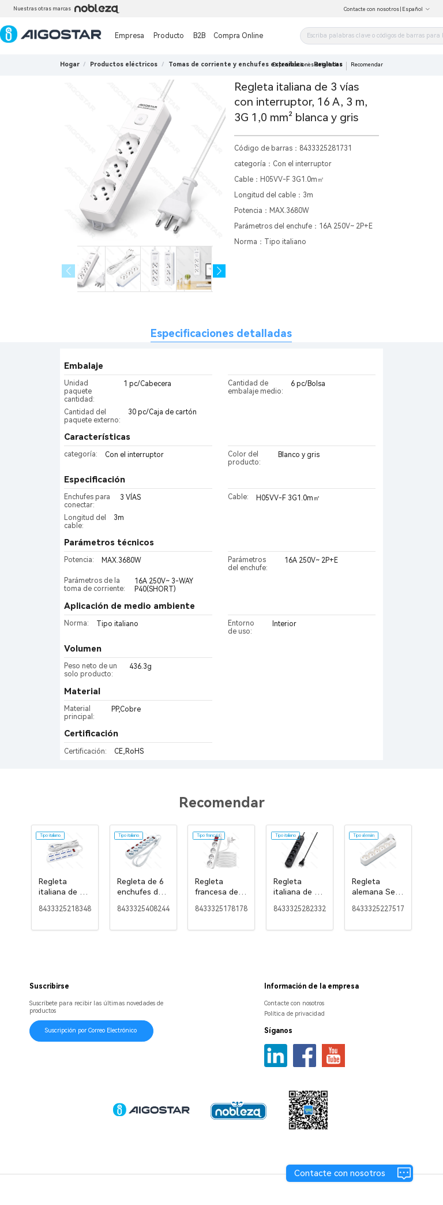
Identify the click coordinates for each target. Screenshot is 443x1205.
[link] (123, 64)
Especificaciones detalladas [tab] (221, 333)
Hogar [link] (70, 64)
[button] (219, 271)
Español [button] (416, 9)
